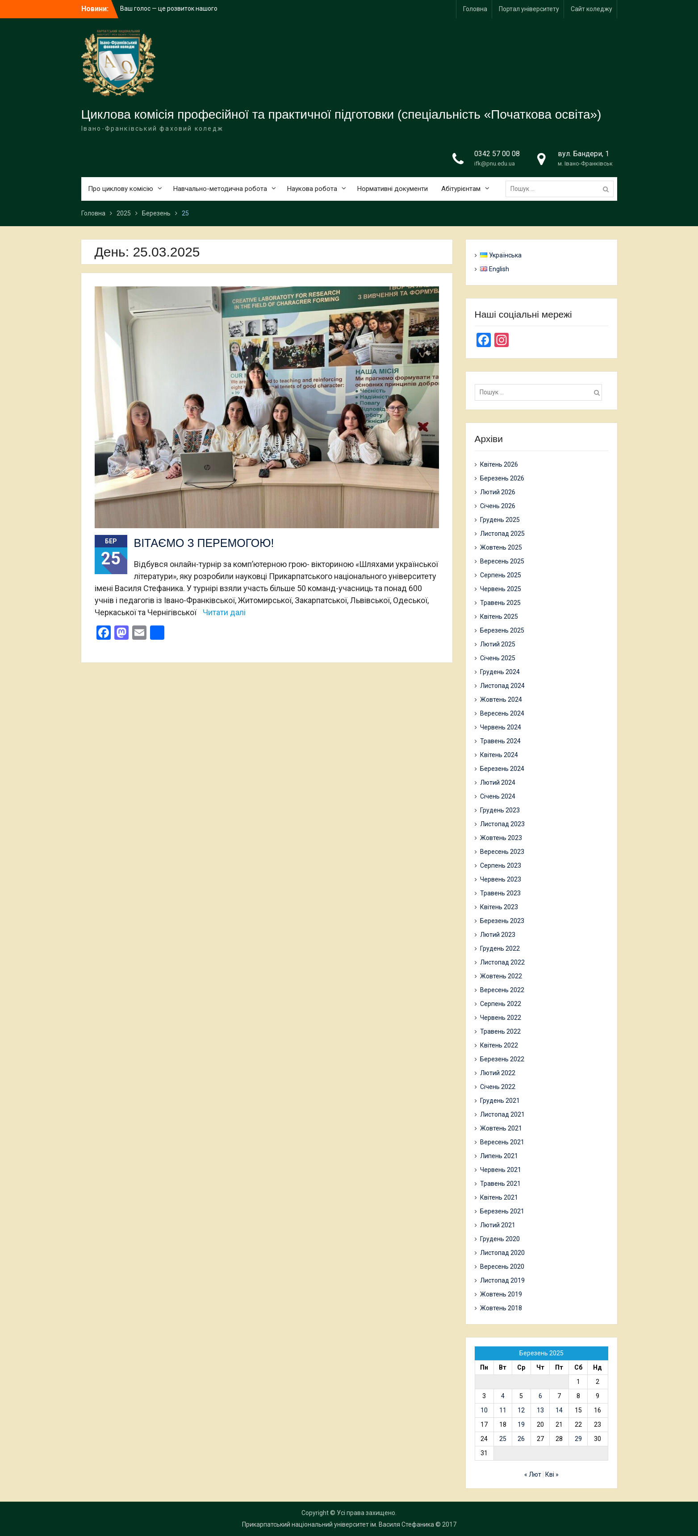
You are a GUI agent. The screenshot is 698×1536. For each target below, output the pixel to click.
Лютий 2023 (497, 934)
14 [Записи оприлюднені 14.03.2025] (559, 1410)
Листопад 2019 (502, 1280)
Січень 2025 (497, 658)
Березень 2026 (502, 478)
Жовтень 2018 (501, 1308)
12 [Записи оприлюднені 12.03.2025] (521, 1410)
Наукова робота (312, 189)
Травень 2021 (500, 1183)
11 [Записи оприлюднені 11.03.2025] (502, 1410)
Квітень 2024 (499, 754)
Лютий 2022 (497, 1072)
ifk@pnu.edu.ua (494, 163)
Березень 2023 (502, 920)
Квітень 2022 (499, 1045)
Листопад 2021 (502, 1114)
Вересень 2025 (502, 561)
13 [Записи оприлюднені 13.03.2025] (540, 1410)
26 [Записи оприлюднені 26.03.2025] (521, 1438)
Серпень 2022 (500, 1003)
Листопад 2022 (502, 962)
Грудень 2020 (500, 1238)
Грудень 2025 (500, 519)
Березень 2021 (502, 1211)
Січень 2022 (497, 1086)
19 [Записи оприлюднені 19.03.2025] (521, 1424)
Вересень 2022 (502, 990)
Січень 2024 (497, 796)
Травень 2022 (500, 1031)
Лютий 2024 (497, 782)
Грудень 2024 (500, 671)
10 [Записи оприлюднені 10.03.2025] (484, 1410)
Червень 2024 (500, 727)
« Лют (532, 1474)
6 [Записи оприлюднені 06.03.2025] (540, 1395)
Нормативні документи (392, 189)
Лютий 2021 (497, 1225)
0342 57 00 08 (497, 153)
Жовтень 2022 (501, 976)
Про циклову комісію (120, 189)
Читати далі (224, 612)
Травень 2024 (500, 741)
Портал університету (529, 8)
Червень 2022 (500, 1017)
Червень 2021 (500, 1169)
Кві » (552, 1474)
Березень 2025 (502, 630)
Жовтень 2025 (501, 547)
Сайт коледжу (591, 8)
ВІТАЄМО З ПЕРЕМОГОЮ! (204, 543)
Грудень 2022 (500, 948)
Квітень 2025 (499, 616)
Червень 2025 (500, 588)
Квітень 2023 (499, 907)
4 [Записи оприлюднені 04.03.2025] (503, 1395)
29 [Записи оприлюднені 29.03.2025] (578, 1438)
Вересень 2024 (502, 713)
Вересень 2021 (502, 1142)
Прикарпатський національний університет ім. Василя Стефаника (338, 1524)
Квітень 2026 (499, 464)
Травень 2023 (500, 893)
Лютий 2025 (497, 644)
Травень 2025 (500, 602)
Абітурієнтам (461, 189)
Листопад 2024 (502, 685)
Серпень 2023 (500, 865)
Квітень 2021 (499, 1197)
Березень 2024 (502, 768)
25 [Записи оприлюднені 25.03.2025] (502, 1438)
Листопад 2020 (502, 1252)
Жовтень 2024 (501, 699)
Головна (475, 8)
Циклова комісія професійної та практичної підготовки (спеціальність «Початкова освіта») (341, 114)
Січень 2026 (497, 505)
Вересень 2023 (502, 851)
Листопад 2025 (502, 533)
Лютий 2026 (497, 492)
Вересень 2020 (502, 1266)
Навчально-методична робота (220, 189)
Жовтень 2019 (501, 1294)
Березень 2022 (502, 1059)
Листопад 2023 (502, 824)
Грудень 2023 (500, 810)
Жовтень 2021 (501, 1128)
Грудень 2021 (500, 1100)
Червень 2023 (500, 879)
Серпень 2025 (500, 575)
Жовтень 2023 (501, 837)
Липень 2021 (499, 1155)
